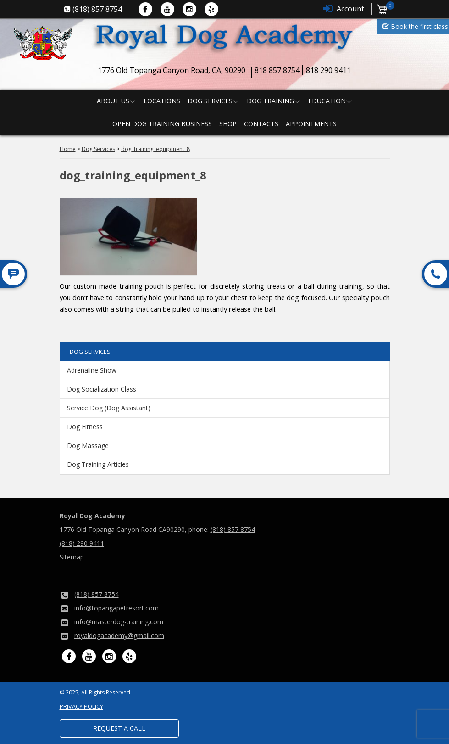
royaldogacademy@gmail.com (119, 635)
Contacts (261, 123)
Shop (228, 123)
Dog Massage (88, 445)
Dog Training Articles (98, 464)
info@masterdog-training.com (118, 621)
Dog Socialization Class (101, 389)
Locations (162, 100)
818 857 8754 (277, 70)
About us (113, 100)
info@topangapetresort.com (116, 608)
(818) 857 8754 (233, 529)
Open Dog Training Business (162, 123)
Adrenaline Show (91, 370)
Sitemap (72, 557)
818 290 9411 (328, 70)
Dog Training (270, 100)
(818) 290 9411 (82, 543)
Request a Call (119, 728)
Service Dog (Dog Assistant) (108, 407)
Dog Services (210, 100)
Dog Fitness (85, 426)
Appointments (311, 123)
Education (327, 100)
